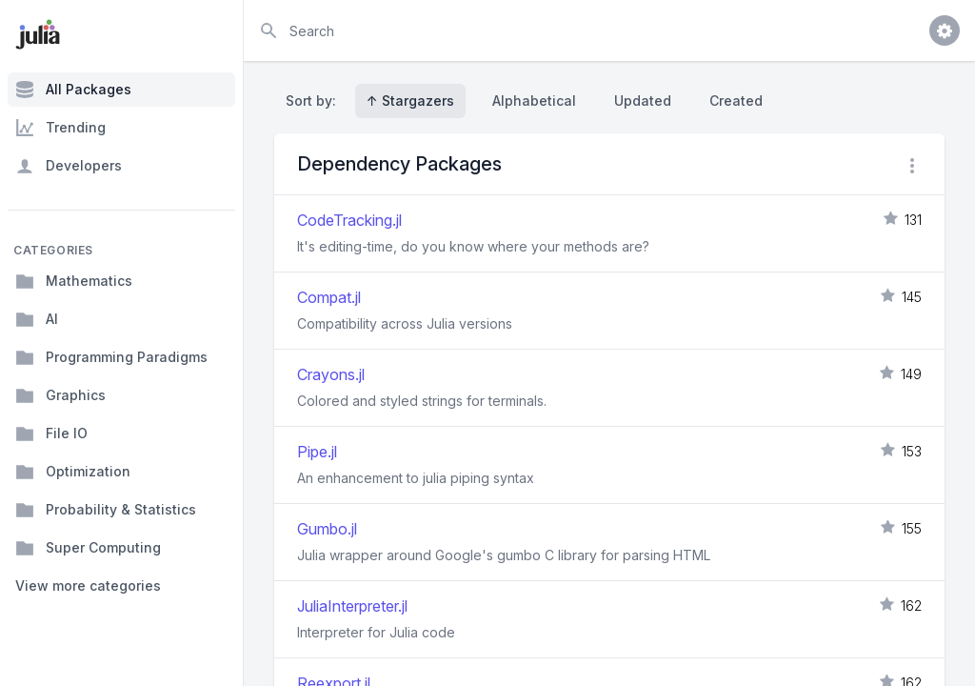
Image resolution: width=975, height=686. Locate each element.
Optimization (72, 471)
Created (736, 100)
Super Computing (88, 547)
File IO (51, 433)
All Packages (73, 89)
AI (36, 319)
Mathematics (73, 281)
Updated (642, 100)
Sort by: (315, 100)
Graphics (60, 395)
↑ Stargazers (410, 100)
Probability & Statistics (105, 509)
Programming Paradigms (111, 357)
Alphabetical (534, 100)
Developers (68, 165)
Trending (60, 127)
